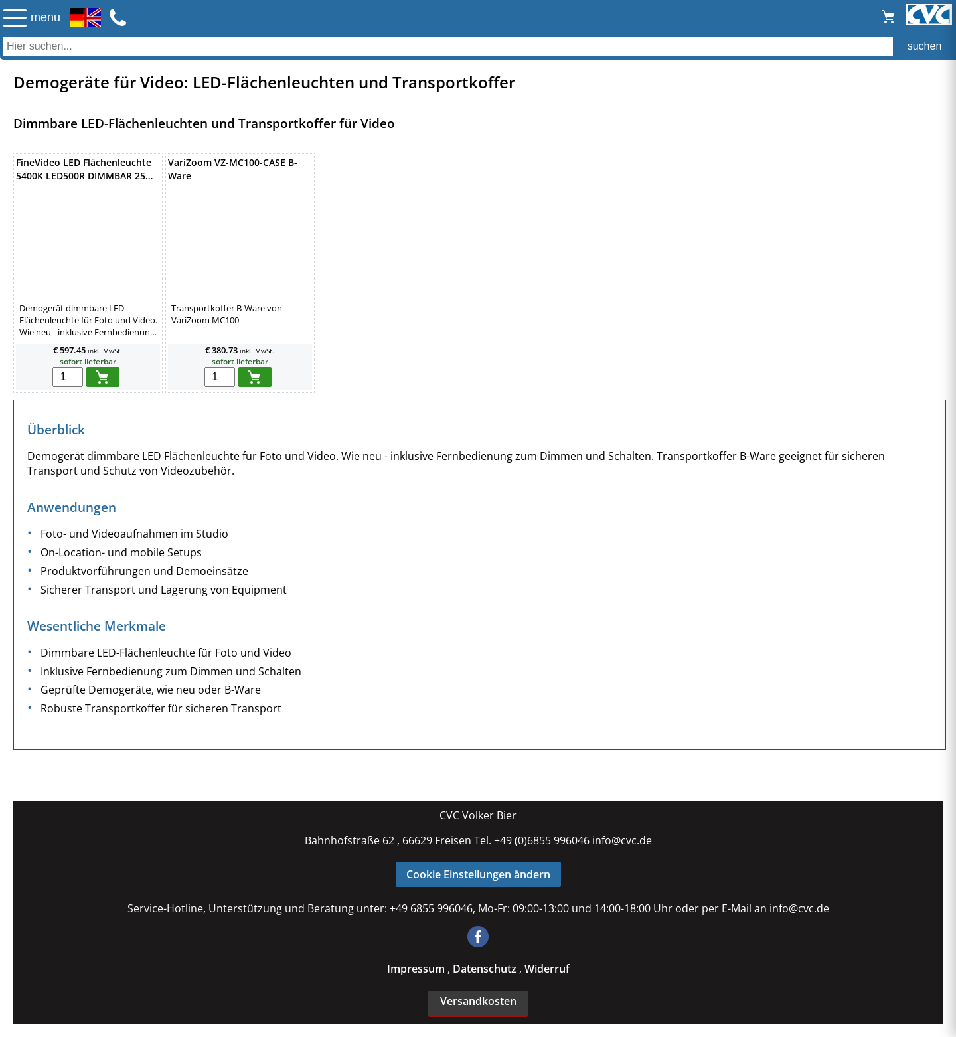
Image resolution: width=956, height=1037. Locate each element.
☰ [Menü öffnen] (15, 18)
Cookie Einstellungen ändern (478, 874)
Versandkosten (478, 1001)
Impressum (417, 968)
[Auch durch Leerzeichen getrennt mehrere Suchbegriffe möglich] (478, 46)
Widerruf (547, 968)
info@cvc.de (622, 840)
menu (45, 17)
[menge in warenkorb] (67, 377)
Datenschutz (486, 968)
